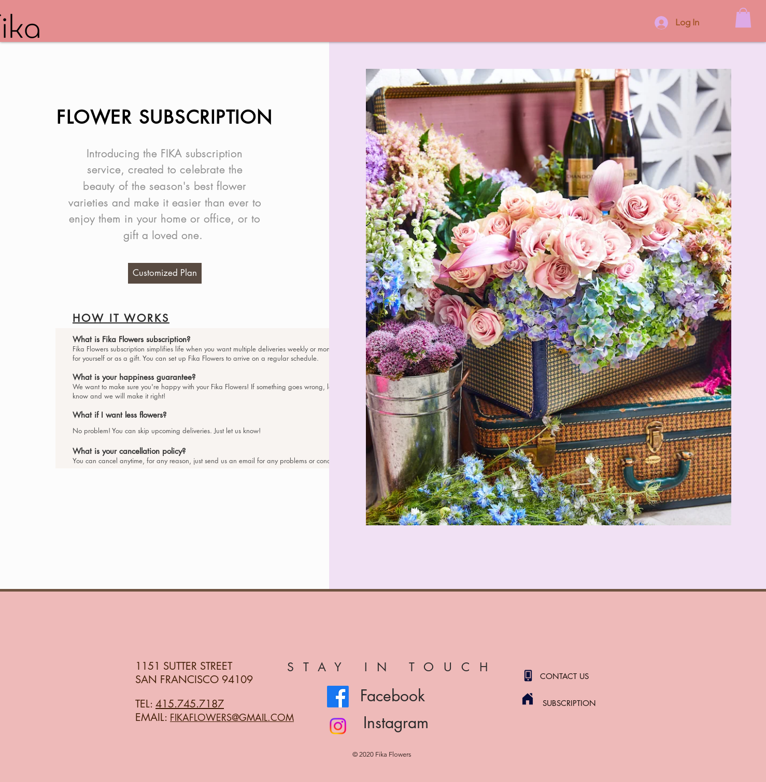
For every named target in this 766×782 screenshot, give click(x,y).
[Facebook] (338, 696)
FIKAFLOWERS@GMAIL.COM (232, 717)
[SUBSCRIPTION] (579, 702)
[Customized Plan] (165, 273)
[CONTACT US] (577, 676)
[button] (743, 17)
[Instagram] (338, 726)
